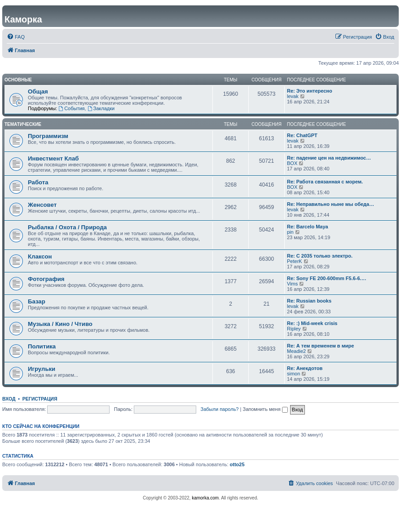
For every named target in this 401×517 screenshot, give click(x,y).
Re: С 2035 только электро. (320, 255)
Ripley (294, 328)
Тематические (22, 124)
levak (293, 96)
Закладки (101, 108)
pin (290, 232)
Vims (292, 283)
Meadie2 (296, 351)
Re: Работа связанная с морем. (325, 181)
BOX (292, 163)
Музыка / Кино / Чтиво (60, 324)
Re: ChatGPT (302, 135)
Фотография (46, 279)
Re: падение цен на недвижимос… (329, 157)
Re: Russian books (309, 300)
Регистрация (39, 398)
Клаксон (40, 256)
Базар (36, 301)
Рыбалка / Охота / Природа (67, 227)
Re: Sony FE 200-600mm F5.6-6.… (326, 278)
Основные (18, 79)
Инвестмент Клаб (53, 158)
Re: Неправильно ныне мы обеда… (330, 204)
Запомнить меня (264, 409)
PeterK (294, 261)
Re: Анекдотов (304, 368)
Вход (8, 398)
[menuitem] (16, 36)
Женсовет (42, 204)
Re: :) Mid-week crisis (312, 323)
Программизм (48, 136)
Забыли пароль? (220, 409)
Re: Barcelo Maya (307, 226)
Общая (38, 91)
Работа (38, 182)
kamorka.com (205, 497)
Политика (42, 346)
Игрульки (41, 368)
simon (293, 373)
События (71, 108)
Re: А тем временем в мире (320, 345)
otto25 (237, 464)
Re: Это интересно (309, 91)
